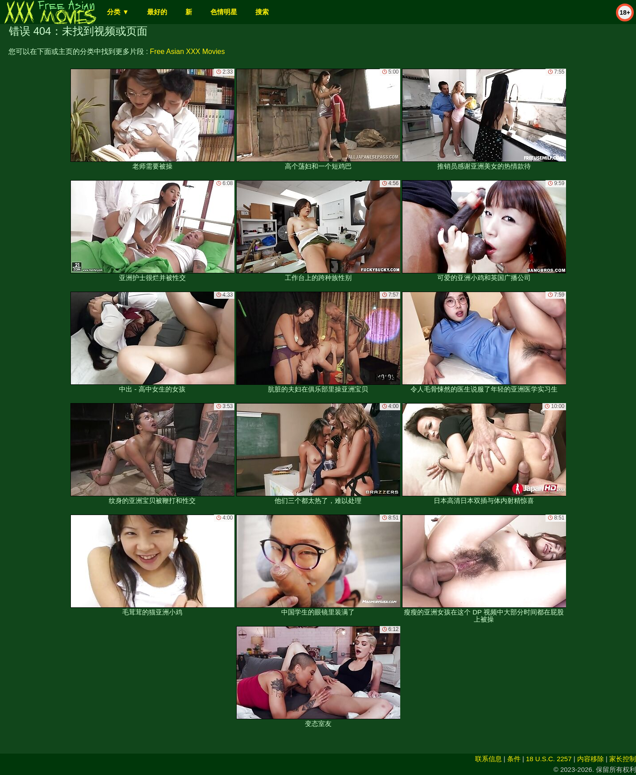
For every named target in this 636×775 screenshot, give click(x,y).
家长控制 (622, 759)
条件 (514, 759)
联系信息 (488, 759)
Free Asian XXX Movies (187, 51)
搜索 (262, 12)
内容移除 (590, 759)
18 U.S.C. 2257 (549, 759)
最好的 (157, 12)
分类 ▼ (118, 12)
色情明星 (223, 12)
